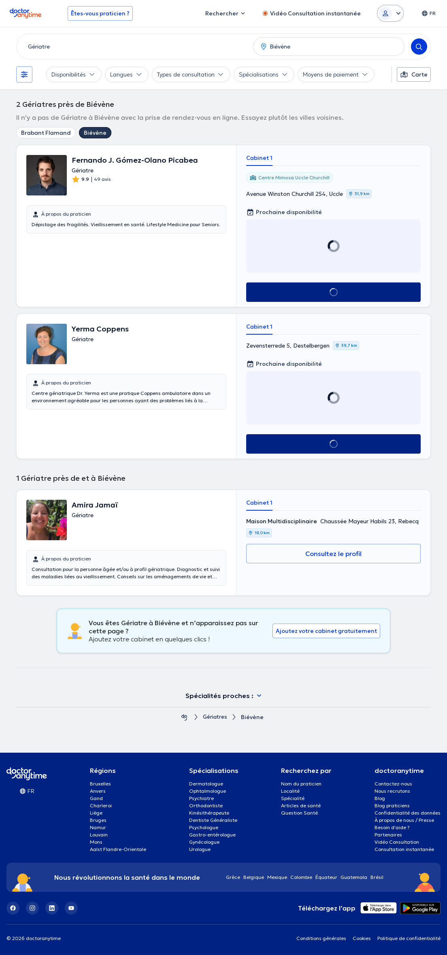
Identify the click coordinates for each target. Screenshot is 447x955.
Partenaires (388, 835)
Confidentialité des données (408, 813)
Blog (380, 798)
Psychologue (203, 827)
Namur (98, 827)
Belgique (253, 877)
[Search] (419, 46)
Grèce (233, 877)
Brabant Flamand (46, 132)
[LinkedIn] (51, 908)
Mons (96, 842)
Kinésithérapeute (209, 813)
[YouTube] (71, 908)
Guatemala (354, 877)
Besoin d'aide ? (392, 827)
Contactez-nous (393, 784)
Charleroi (101, 805)
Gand (96, 798)
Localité (290, 791)
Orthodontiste (206, 805)
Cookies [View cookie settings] (362, 938)
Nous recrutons (392, 791)
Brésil (376, 877)
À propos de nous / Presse (404, 820)
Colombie (301, 877)
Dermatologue (206, 784)
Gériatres (215, 717)
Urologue (200, 849)
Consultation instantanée (404, 849)
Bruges (98, 820)
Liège (96, 813)
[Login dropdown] (390, 13)
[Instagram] (32, 908)
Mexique (277, 877)
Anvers (98, 791)
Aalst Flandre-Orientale (118, 849)
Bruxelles (100, 784)
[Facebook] (12, 908)
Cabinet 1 (259, 157)
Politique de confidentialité (409, 938)
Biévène (95, 132)
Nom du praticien (301, 784)
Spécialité (292, 798)
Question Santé (299, 813)
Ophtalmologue (207, 791)
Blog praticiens (392, 805)
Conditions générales (321, 938)
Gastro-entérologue (212, 835)
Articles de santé (301, 805)
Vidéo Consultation (397, 842)
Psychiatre (201, 798)
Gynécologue (204, 842)
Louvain (99, 835)
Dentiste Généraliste (213, 820)
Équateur (326, 877)
